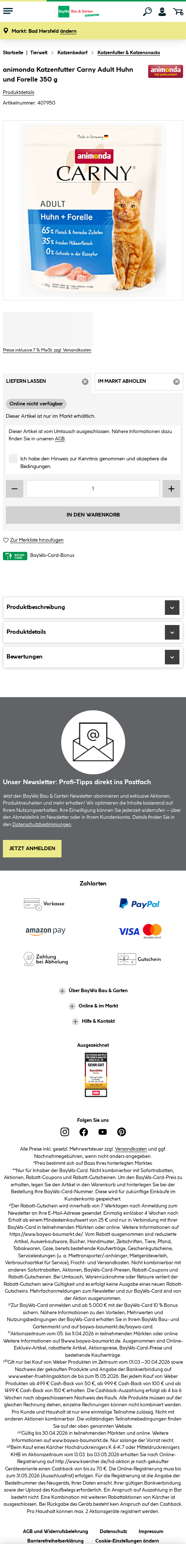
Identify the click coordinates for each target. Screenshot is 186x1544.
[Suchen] (147, 11)
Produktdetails (18, 92)
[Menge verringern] (14, 489)
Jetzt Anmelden (32, 848)
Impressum (151, 1530)
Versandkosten (131, 1149)
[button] (44, 31)
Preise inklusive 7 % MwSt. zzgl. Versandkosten (47, 350)
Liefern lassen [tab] (49, 383)
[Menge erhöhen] (171, 489)
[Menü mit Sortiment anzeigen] (8, 12)
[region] (93, 210)
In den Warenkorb (93, 515)
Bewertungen (93, 657)
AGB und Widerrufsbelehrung (55, 1530)
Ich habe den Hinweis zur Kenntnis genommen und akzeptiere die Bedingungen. (93, 462)
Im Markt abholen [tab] (140, 383)
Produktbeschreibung (93, 607)
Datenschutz (113, 1530)
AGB (60, 439)
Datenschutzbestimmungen (41, 824)
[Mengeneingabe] (93, 489)
